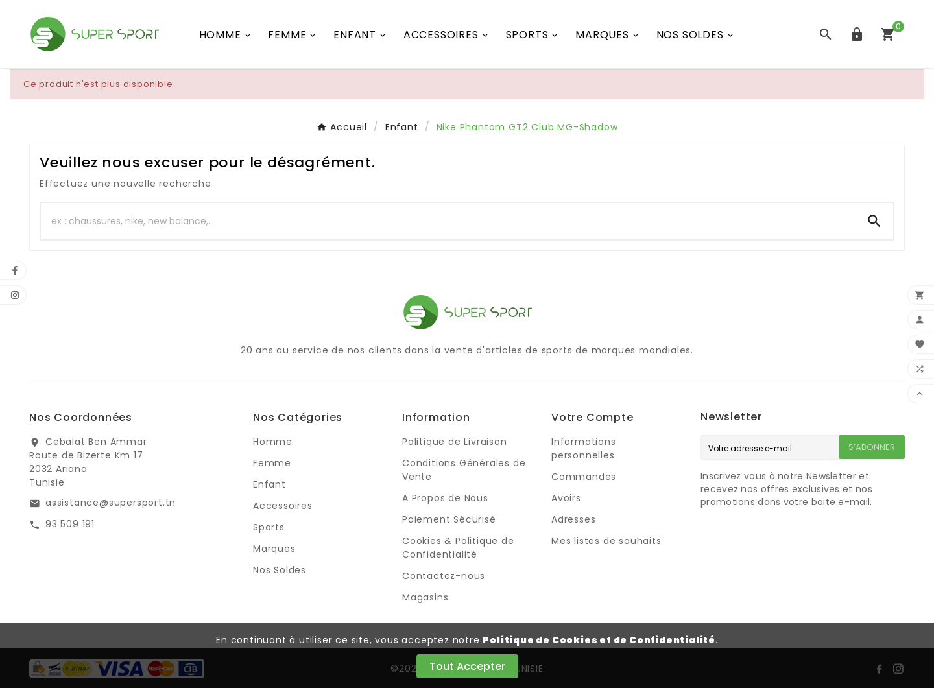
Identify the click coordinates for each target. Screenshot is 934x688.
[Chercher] (448, 221)
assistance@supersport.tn (110, 502)
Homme (273, 441)
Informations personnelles (583, 448)
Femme (272, 463)
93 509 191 (70, 523)
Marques (274, 548)
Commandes (583, 476)
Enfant (269, 484)
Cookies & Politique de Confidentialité (458, 547)
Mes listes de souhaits (606, 540)
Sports (269, 527)
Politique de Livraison (454, 441)
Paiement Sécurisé (449, 519)
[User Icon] (857, 34)
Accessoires (283, 505)
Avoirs (566, 498)
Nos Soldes (279, 569)
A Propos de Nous (445, 498)
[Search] (874, 221)
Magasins (425, 597)
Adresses (573, 519)
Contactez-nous (443, 575)
